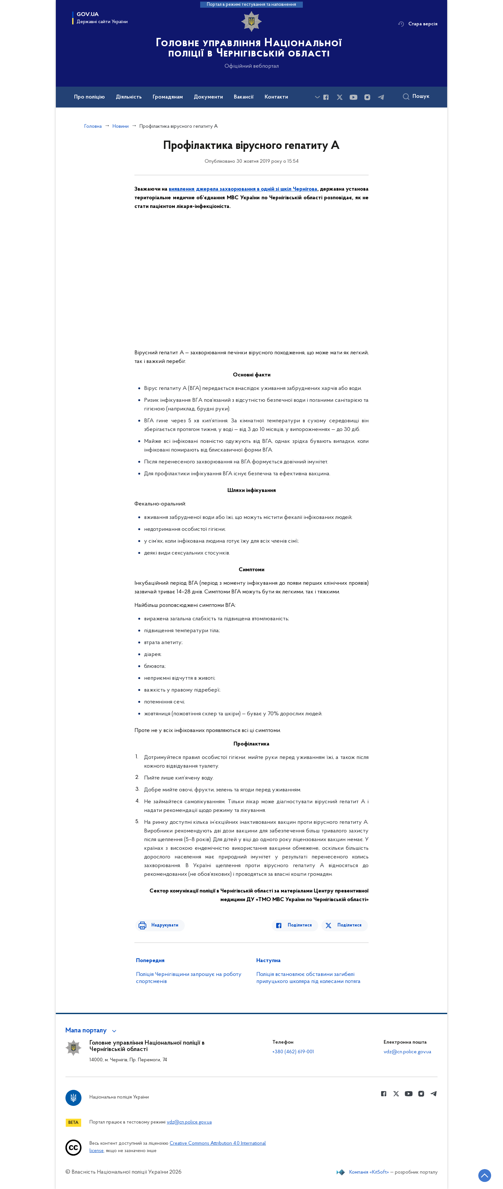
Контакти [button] (276, 97)
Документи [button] (208, 97)
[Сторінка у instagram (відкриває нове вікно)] (367, 97)
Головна (93, 126)
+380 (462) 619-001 (293, 1052)
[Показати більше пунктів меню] (317, 97)
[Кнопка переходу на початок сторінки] (479, 1174)
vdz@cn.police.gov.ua (407, 1052)
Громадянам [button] (168, 97)
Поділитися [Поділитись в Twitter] (350, 925)
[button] (91, 1031)
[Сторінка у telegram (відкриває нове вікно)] (381, 97)
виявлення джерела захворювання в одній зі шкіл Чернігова (243, 189)
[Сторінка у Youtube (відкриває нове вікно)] (353, 97)
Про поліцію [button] (89, 97)
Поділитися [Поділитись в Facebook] (304, 925)
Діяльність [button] (129, 97)
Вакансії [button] (244, 97)
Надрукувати (160, 925)
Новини (121, 126)
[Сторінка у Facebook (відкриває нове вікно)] (326, 97)
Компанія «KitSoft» (369, 1172)
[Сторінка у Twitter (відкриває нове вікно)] (340, 97)
